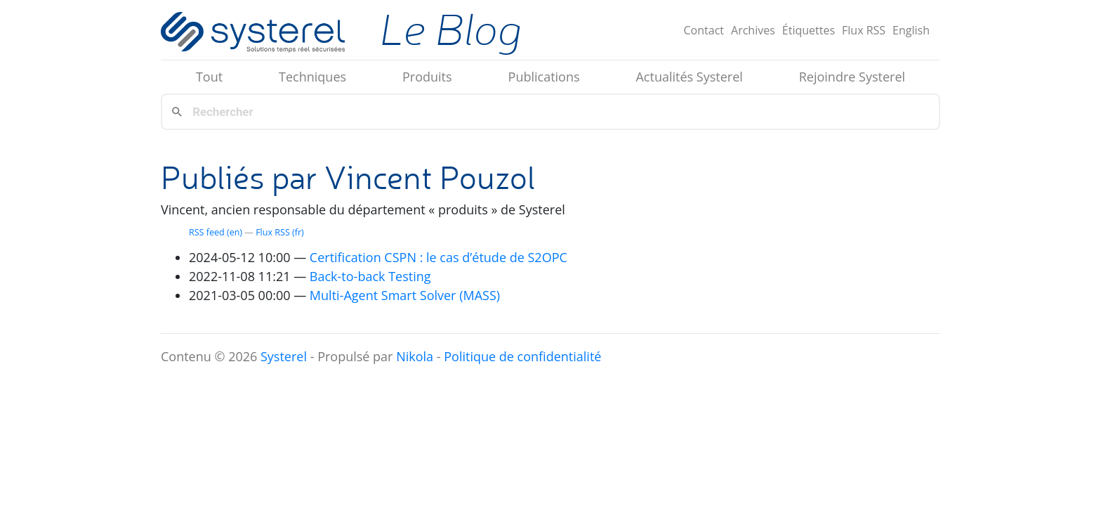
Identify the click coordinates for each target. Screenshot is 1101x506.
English (911, 30)
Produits (427, 76)
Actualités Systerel (688, 76)
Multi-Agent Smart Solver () (405, 295)
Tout (209, 76)
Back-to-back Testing (370, 276)
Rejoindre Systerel (852, 76)
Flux (863, 30)
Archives (753, 30)
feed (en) (215, 232)
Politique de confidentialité (522, 356)
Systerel (284, 356)
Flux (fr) (280, 232)
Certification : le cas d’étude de (438, 257)
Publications (544, 76)
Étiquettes (808, 30)
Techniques (312, 76)
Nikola (414, 356)
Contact (704, 30)
